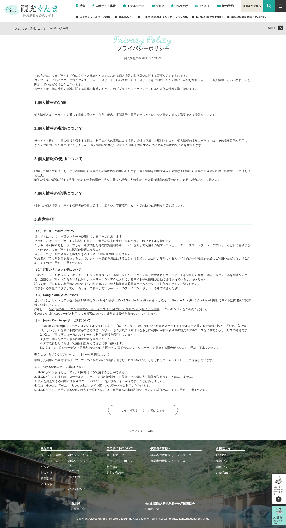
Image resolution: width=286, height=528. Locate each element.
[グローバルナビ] (280, 6)
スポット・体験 (51, 455)
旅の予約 (74, 477)
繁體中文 (222, 461)
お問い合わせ (115, 472)
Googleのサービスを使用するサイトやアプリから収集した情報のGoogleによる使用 (104, 309)
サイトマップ (115, 455)
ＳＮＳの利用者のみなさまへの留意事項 (78, 284)
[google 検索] (269, 6)
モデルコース (49, 461)
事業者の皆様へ (252, 6)
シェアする (136, 431)
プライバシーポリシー (121, 461)
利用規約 (112, 467)
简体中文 (222, 467)
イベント (46, 484)
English (221, 455)
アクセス (74, 471)
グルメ (45, 467)
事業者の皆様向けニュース (167, 461)
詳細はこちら (79, 508)
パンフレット (77, 489)
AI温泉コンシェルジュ (80, 463)
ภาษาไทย (222, 472)
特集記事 (46, 478)
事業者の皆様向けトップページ (170, 455)
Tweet (150, 431)
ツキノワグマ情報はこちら (30, 28)
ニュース (74, 483)
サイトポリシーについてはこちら (143, 410)
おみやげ (46, 472)
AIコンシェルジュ (80, 455)
